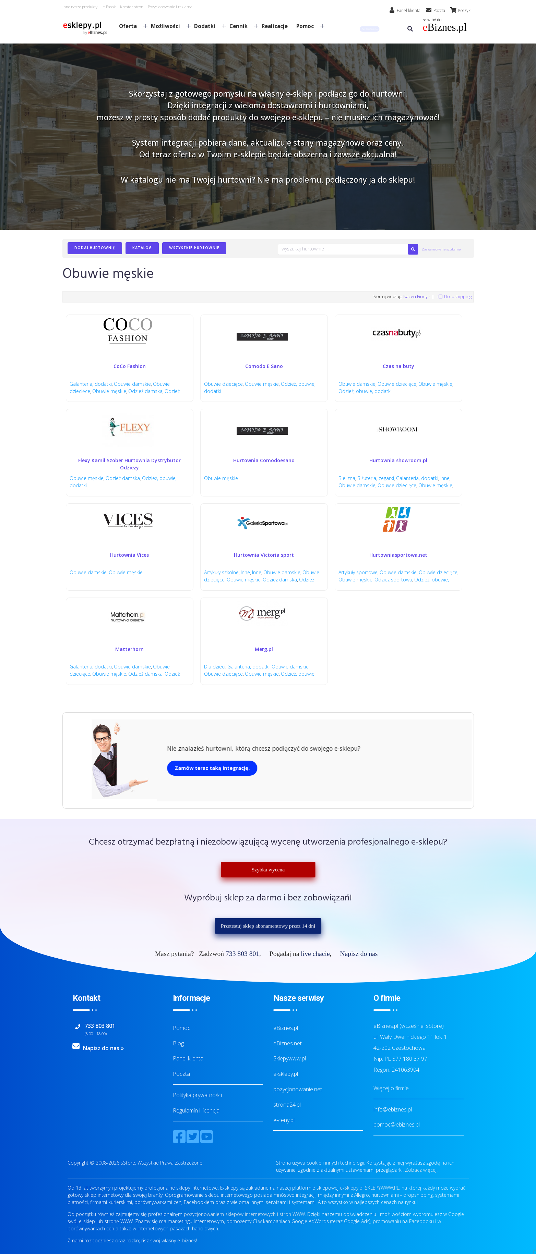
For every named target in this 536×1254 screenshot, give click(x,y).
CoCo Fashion (130, 366)
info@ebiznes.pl (392, 1109)
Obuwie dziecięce (223, 384)
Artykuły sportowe (358, 572)
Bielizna (346, 478)
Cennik (241, 26)
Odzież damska (146, 391)
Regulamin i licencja (196, 1110)
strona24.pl (287, 1104)
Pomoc (307, 26)
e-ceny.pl (284, 1120)
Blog (178, 1043)
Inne (446, 478)
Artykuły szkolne (221, 572)
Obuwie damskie (132, 384)
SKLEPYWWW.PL (382, 1187)
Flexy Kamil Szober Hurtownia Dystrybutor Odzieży (129, 464)
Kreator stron (131, 6)
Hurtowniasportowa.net (398, 555)
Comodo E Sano (264, 366)
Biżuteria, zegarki (376, 478)
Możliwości (168, 26)
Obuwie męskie (110, 391)
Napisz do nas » (103, 1048)
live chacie (315, 953)
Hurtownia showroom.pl (398, 460)
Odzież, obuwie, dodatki (365, 391)
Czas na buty (398, 366)
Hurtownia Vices (129, 555)
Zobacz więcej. (421, 1170)
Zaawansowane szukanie (441, 249)
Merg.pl (264, 649)
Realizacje (275, 26)
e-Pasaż (109, 6)
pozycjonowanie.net (297, 1089)
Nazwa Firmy (415, 296)
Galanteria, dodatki (91, 384)
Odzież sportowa (417, 579)
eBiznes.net (287, 1043)
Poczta (181, 1074)
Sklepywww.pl (289, 1058)
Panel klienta (188, 1058)
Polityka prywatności (197, 1095)
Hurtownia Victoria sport (264, 555)
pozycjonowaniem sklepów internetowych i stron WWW (244, 1214)
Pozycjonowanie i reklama (170, 6)
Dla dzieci (214, 666)
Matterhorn (129, 649)
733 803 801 (242, 953)
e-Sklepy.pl (352, 1187)
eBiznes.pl (285, 1028)
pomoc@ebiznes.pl (396, 1124)
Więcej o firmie (391, 1088)
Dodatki (207, 26)
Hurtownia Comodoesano (264, 460)
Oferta (130, 26)
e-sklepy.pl (285, 1074)
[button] (369, 29)
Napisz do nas (359, 953)
